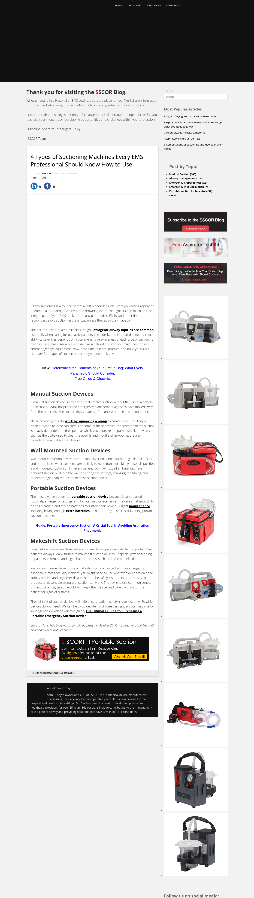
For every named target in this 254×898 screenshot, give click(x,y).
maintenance (139, 415)
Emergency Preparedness (189, 119)
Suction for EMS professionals (51, 581)
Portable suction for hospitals (193, 127)
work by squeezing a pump (86, 330)
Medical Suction (184, 110)
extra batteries (78, 420)
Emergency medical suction (191, 123)
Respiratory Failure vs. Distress (184, 75)
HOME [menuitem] (120, 8)
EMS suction (72, 581)
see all (173, 132)
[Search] (196, 33)
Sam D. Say (48, 117)
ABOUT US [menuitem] (137, 8)
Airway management (187, 115)
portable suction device (89, 405)
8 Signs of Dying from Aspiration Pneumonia (193, 53)
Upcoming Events (148, 862)
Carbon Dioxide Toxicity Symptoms (187, 69)
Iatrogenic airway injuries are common (123, 239)
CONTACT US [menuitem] (181, 8)
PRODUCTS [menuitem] (158, 8)
